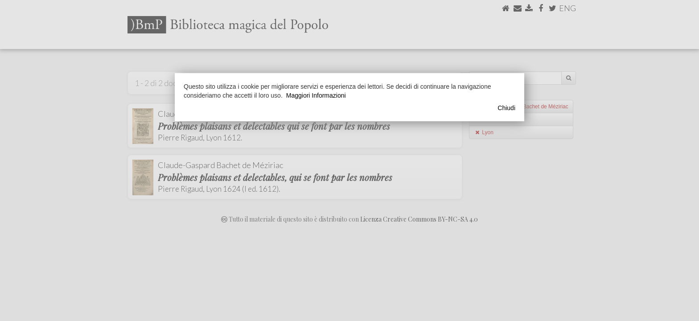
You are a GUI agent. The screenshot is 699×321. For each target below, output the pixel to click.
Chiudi (506, 107)
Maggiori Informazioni (316, 95)
